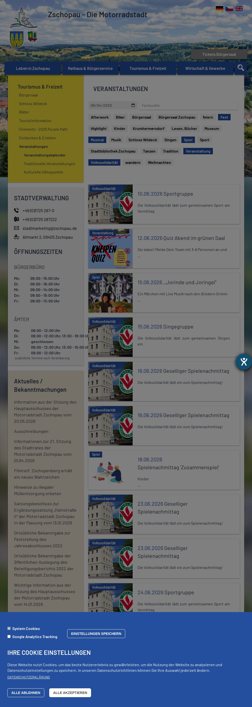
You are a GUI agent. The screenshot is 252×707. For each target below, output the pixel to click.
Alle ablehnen (25, 693)
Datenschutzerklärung (28, 677)
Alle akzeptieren (70, 693)
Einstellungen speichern (96, 634)
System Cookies (26, 628)
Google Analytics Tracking (34, 636)
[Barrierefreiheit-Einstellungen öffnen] (244, 362)
